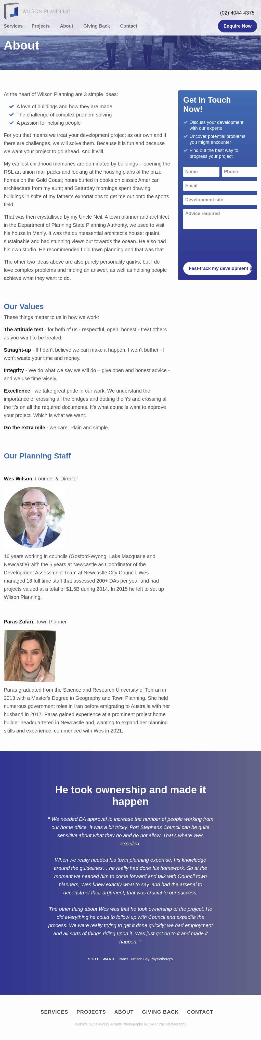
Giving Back (96, 26)
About (66, 26)
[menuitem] (16, 26)
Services (13, 26)
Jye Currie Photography (167, 1024)
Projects (41, 26)
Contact (128, 26)
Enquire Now (238, 26)
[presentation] (222, 243)
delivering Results (108, 1024)
